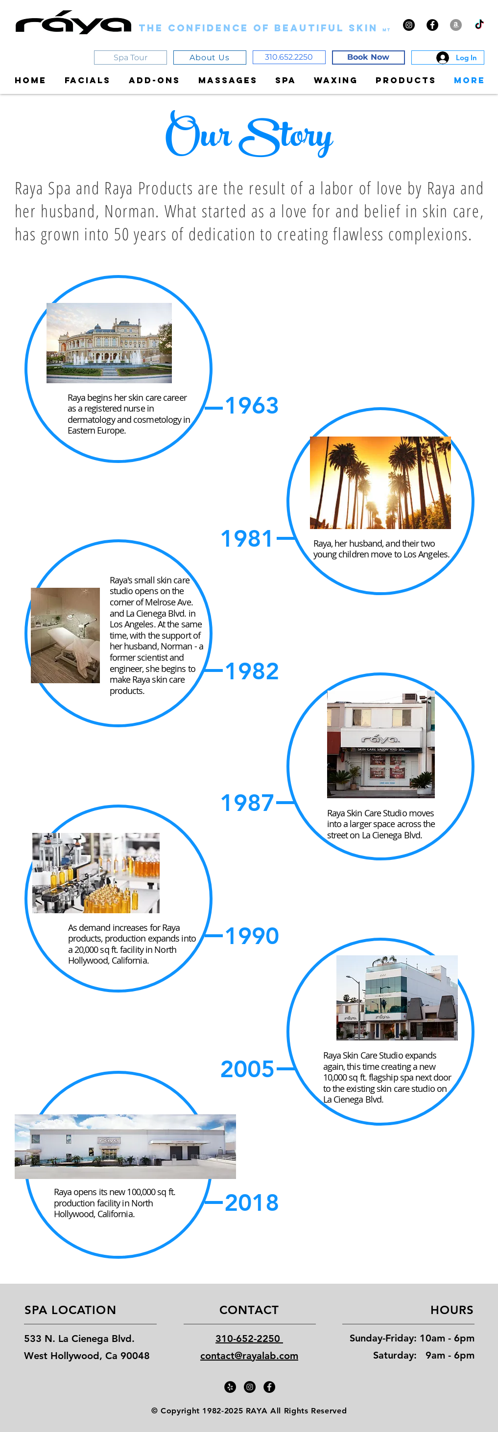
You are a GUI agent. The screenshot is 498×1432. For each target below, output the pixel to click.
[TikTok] (479, 25)
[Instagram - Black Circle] (409, 25)
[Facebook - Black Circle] (432, 25)
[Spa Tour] (130, 57)
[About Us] (209, 57)
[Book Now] (368, 57)
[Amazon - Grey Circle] (456, 25)
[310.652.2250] (289, 57)
